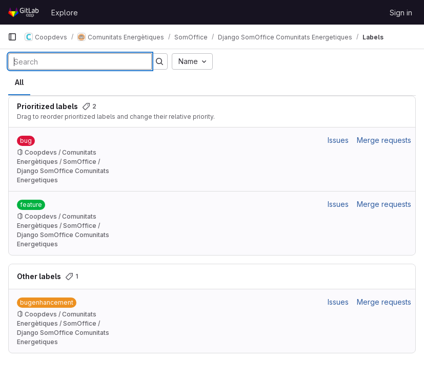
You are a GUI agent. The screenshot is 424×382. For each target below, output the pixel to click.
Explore (64, 12)
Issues (338, 140)
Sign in (401, 12)
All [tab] (19, 82)
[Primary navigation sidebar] (12, 37)
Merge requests (384, 140)
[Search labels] (80, 61)
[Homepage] (24, 12)
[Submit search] (159, 61)
